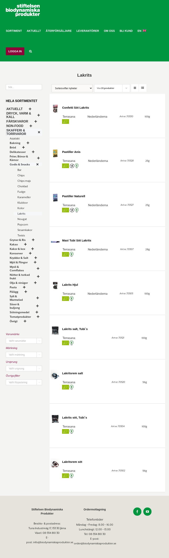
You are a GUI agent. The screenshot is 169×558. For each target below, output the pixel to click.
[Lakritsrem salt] (55, 374)
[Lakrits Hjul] (55, 286)
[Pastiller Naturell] (55, 197)
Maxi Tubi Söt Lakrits (76, 240)
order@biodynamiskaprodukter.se (95, 543)
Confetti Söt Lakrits (75, 107)
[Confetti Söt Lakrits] (55, 109)
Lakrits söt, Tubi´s (74, 417)
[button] (30, 51)
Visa (105, 88)
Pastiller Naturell (73, 196)
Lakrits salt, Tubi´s (75, 329)
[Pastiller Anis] (55, 153)
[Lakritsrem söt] (55, 463)
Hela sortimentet (21, 101)
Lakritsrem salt (72, 373)
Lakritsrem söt (72, 461)
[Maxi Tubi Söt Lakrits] (55, 241)
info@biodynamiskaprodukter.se (53, 542)
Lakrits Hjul (70, 284)
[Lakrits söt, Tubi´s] (55, 418)
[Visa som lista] (142, 88)
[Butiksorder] (72, 88)
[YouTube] (147, 511)
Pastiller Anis (71, 151)
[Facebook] (137, 511)
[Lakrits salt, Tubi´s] (55, 330)
